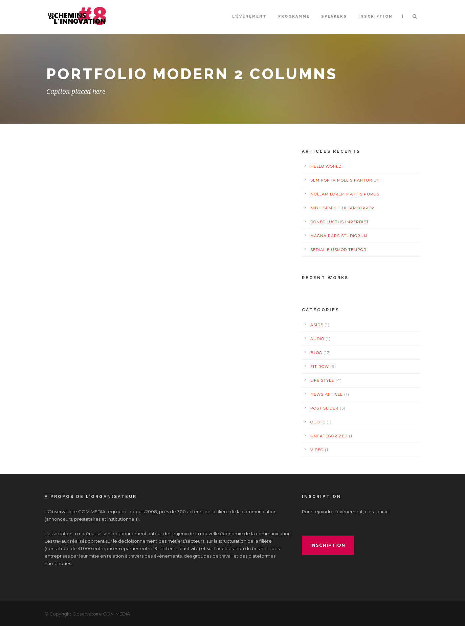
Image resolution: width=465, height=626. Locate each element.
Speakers (334, 16)
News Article (326, 394)
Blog (316, 352)
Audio (317, 338)
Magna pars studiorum (339, 235)
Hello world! (326, 166)
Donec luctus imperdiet (339, 222)
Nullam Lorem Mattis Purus (344, 194)
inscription (327, 545)
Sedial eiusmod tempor (338, 249)
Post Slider (324, 408)
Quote (317, 422)
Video (317, 449)
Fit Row (319, 366)
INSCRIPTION (375, 16)
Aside (316, 324)
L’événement (249, 16)
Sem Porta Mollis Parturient (346, 180)
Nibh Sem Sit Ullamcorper (342, 208)
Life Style (322, 380)
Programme (294, 16)
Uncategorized (329, 436)
